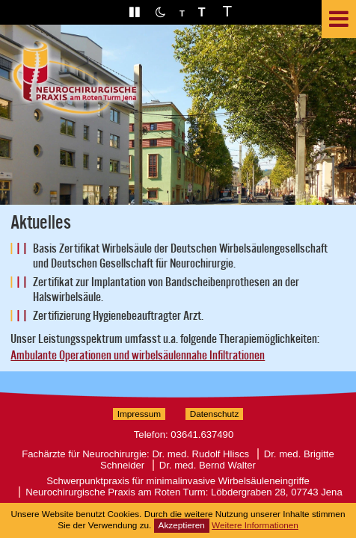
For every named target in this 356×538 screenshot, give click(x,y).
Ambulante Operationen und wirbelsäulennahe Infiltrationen (137, 355)
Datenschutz (214, 414)
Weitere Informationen (255, 525)
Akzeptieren (182, 525)
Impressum (139, 414)
